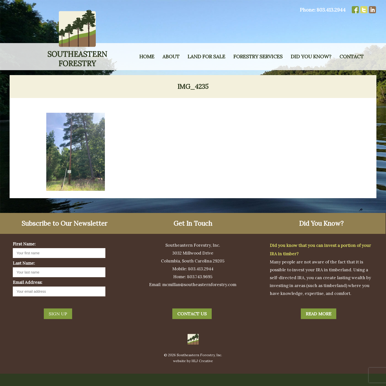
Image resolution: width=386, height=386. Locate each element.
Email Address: (27, 294)
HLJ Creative (202, 373)
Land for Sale (206, 56)
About (170, 56)
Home (146, 56)
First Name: (24, 256)
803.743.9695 (199, 289)
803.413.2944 (331, 10)
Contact (351, 56)
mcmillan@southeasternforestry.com (199, 297)
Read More (318, 326)
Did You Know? (311, 56)
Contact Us (192, 326)
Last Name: (24, 275)
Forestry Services (258, 56)
